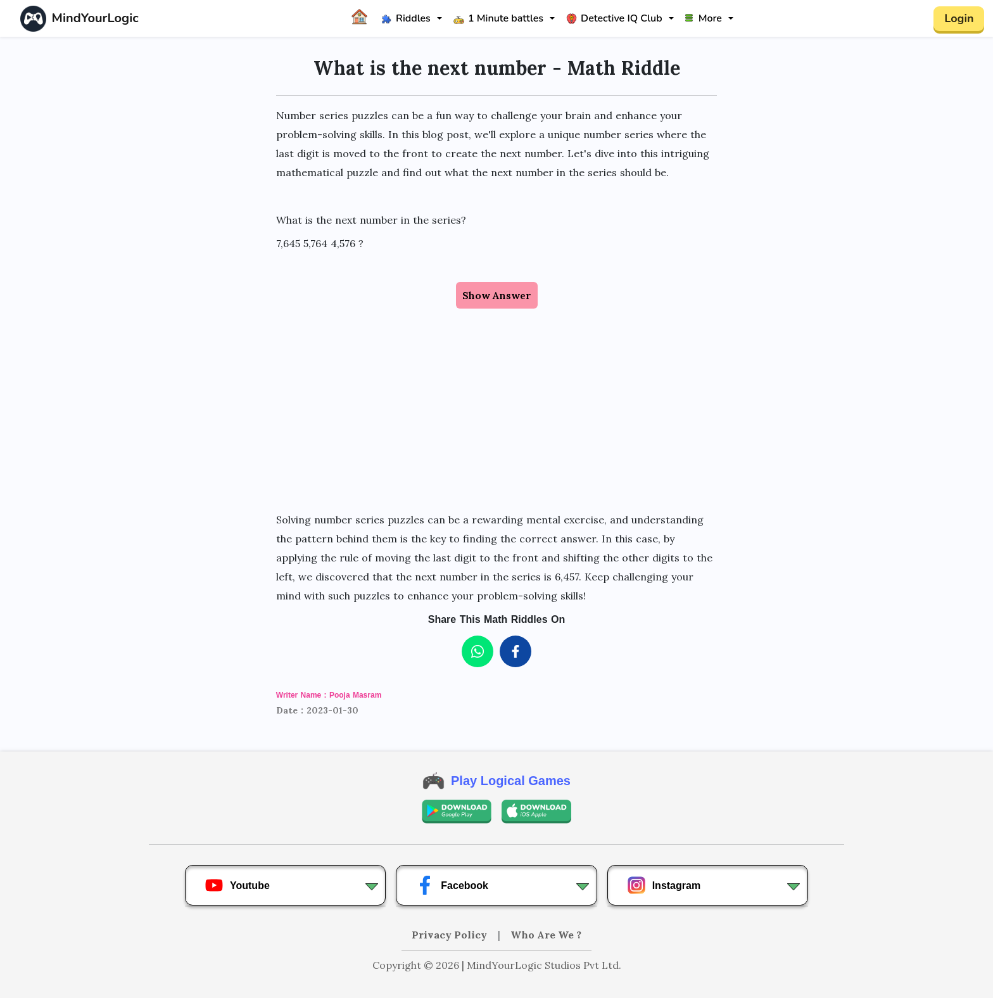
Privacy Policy (451, 934)
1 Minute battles (498, 18)
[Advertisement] (496, 397)
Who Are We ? (545, 934)
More (703, 18)
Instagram (663, 885)
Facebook (451, 885)
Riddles (406, 18)
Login (958, 18)
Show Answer (496, 295)
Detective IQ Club (614, 18)
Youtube (237, 885)
